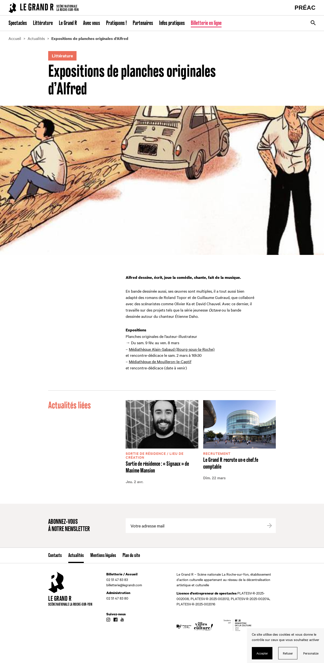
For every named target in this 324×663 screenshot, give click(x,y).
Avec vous (91, 23)
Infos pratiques (172, 23)
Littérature (43, 23)
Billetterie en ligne (206, 23)
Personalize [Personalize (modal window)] (310, 653)
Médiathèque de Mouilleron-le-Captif (160, 361)
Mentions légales (103, 555)
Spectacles (17, 23)
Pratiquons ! (116, 23)
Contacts (55, 555)
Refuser (288, 653)
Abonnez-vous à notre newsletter (69, 525)
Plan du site (131, 555)
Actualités (76, 555)
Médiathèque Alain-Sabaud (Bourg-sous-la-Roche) (172, 349)
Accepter (262, 653)
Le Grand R (68, 23)
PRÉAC (305, 7)
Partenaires (143, 23)
